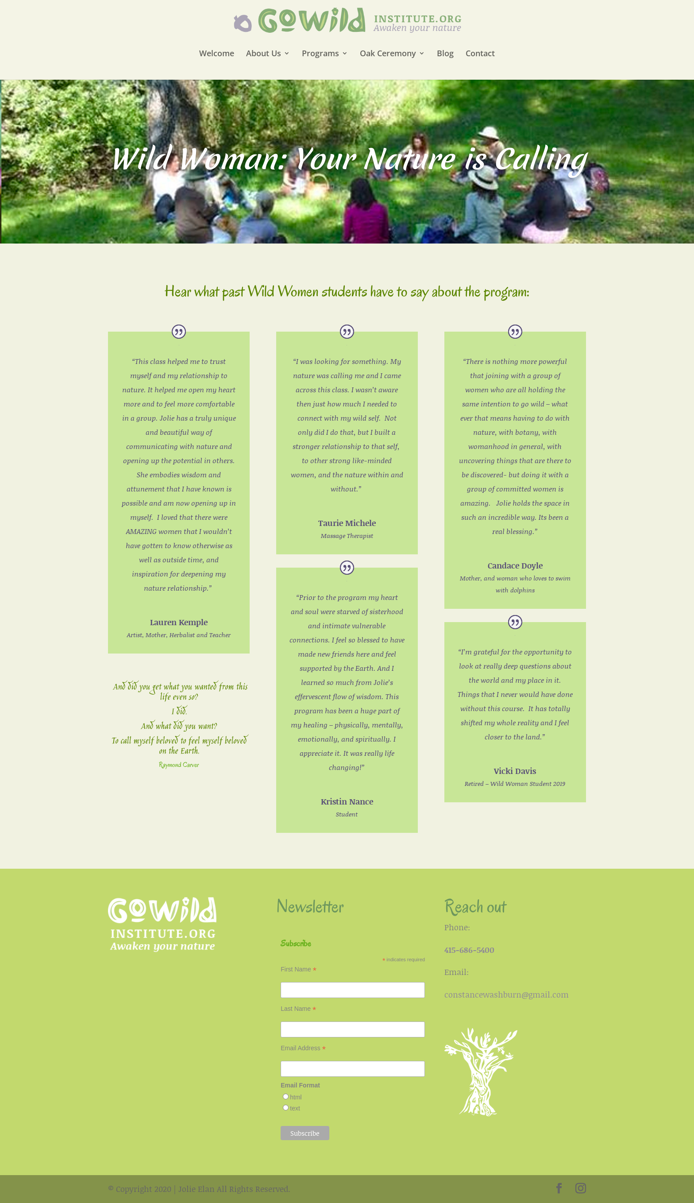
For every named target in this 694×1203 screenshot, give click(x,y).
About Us (263, 54)
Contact (480, 54)
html (295, 1097)
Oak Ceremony (388, 54)
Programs (320, 54)
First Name (298, 969)
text (295, 1108)
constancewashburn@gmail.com (506, 994)
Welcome (216, 54)
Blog (445, 54)
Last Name (298, 1009)
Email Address (303, 1048)
